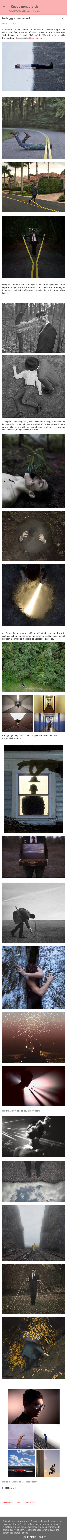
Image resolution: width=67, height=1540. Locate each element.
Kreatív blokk (29, 1502)
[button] (63, 19)
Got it (42, 1537)
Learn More (29, 1537)
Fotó (18, 1502)
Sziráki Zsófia (35, 38)
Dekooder (7, 1502)
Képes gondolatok (24, 7)
